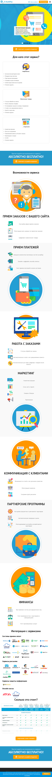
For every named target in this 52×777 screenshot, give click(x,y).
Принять (46, 773)
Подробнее (27, 775)
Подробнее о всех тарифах (26, 738)
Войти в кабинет (34, 1)
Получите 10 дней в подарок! (26, 49)
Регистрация (43, 2)
